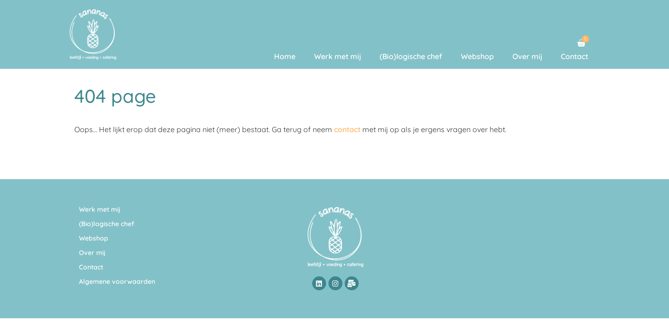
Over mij (527, 56)
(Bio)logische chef (411, 56)
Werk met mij (337, 56)
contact (347, 129)
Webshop (477, 56)
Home (284, 56)
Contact (574, 56)
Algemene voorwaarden (117, 281)
